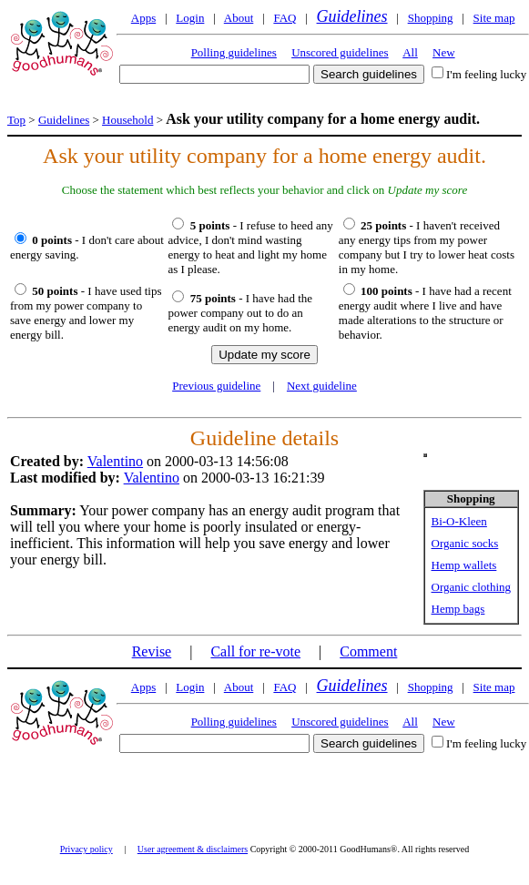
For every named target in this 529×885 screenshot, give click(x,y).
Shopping (430, 18)
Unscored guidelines (340, 52)
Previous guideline (216, 385)
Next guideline (322, 385)
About (239, 18)
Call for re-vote (255, 651)
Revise (152, 651)
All (410, 52)
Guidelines (352, 16)
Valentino (115, 461)
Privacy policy (86, 849)
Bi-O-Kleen (459, 521)
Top (16, 120)
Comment (368, 651)
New (443, 52)
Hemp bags (458, 608)
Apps (143, 18)
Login (190, 18)
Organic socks (465, 543)
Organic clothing (472, 587)
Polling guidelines (234, 52)
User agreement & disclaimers (192, 849)
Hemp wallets (464, 565)
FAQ (284, 18)
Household (127, 120)
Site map (494, 18)
